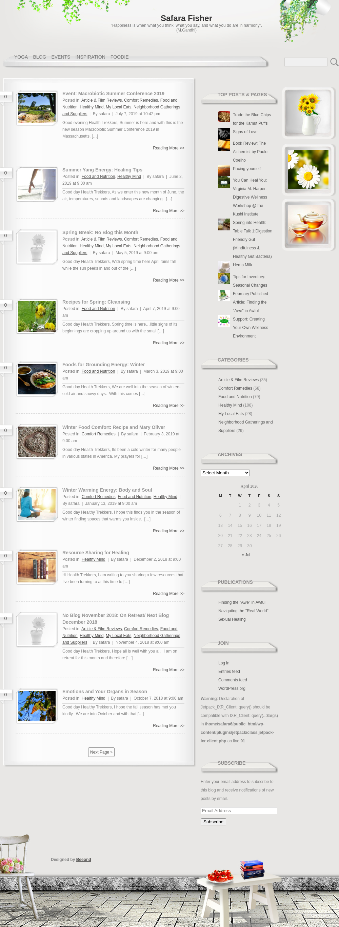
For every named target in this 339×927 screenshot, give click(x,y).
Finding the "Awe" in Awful (241, 602)
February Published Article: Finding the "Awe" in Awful (250, 302)
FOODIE (120, 57)
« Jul (246, 555)
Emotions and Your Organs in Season (104, 691)
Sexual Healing (232, 619)
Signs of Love (245, 131)
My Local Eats (118, 107)
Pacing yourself (247, 168)
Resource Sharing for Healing (95, 552)
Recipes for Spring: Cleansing (96, 302)
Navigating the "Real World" (243, 611)
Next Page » (101, 752)
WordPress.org (231, 688)
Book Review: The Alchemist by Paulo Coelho (250, 152)
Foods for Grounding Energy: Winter (103, 364)
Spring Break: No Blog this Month (100, 232)
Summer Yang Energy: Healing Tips (102, 169)
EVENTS (60, 57)
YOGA (21, 57)
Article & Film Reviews (101, 100)
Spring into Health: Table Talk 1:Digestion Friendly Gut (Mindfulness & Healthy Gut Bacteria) (253, 239)
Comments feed (232, 680)
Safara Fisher (186, 18)
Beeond (83, 859)
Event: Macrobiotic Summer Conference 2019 (113, 93)
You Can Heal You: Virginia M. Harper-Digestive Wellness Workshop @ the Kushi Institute (250, 197)
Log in (224, 663)
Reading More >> (168, 148)
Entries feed (229, 671)
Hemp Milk (242, 265)
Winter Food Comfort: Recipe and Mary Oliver (113, 427)
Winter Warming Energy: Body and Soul (107, 490)
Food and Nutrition (98, 176)
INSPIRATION (90, 57)
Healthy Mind (91, 107)
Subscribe (231, 763)
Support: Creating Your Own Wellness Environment (250, 327)
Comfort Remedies (141, 100)
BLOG (39, 57)
